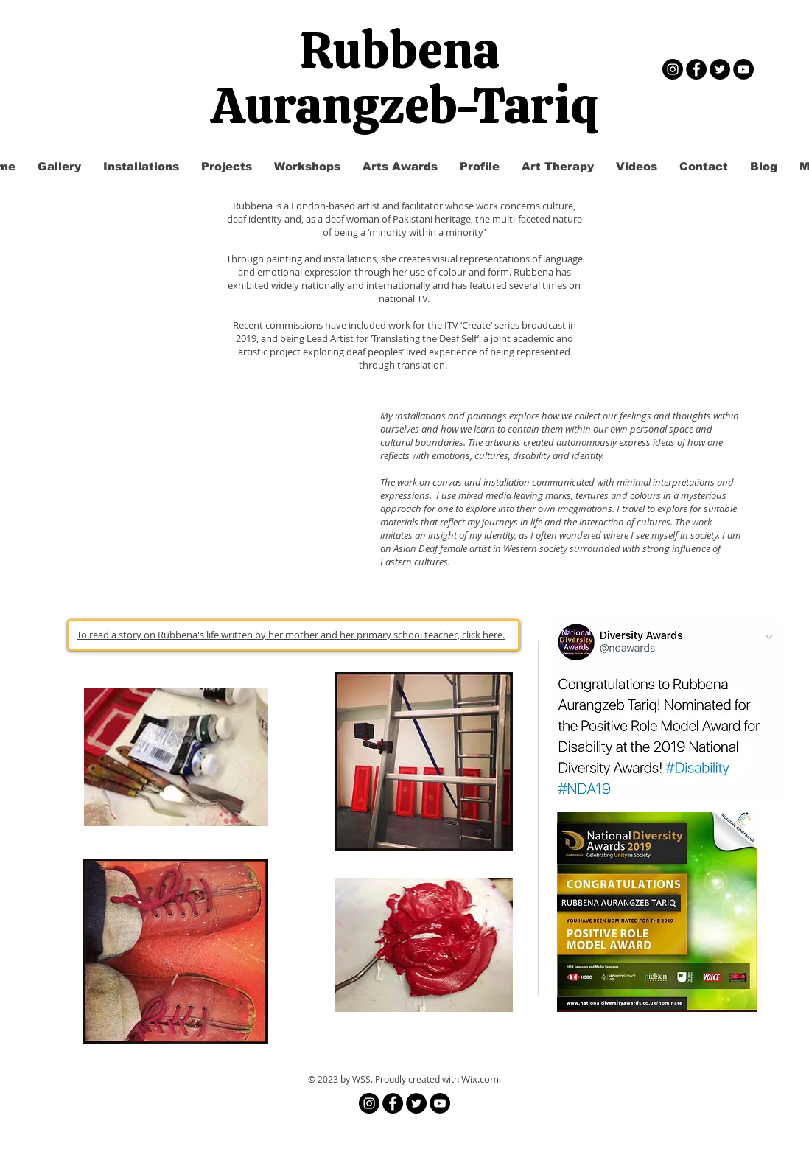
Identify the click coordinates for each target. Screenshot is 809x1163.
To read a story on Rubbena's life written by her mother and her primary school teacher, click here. (291, 634)
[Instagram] (672, 69)
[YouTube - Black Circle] (743, 69)
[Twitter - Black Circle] (720, 69)
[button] (226, 166)
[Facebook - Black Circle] (696, 69)
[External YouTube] (212, 489)
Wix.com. (481, 1079)
